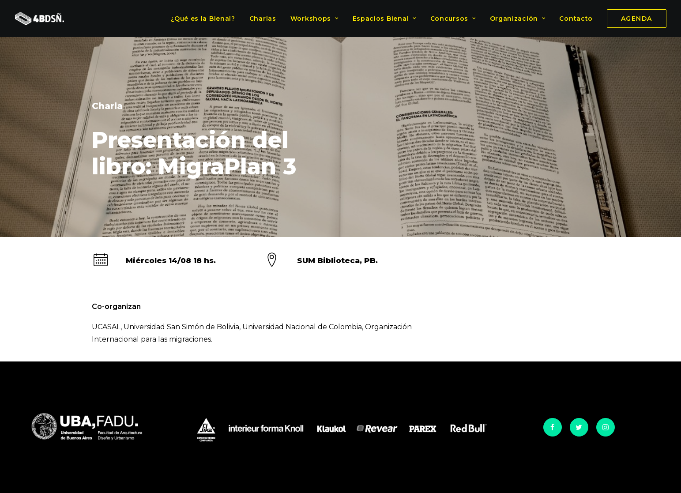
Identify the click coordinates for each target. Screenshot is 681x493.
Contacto (576, 19)
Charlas (262, 19)
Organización (518, 19)
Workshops (314, 19)
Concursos (453, 19)
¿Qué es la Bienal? (203, 19)
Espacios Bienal (384, 19)
